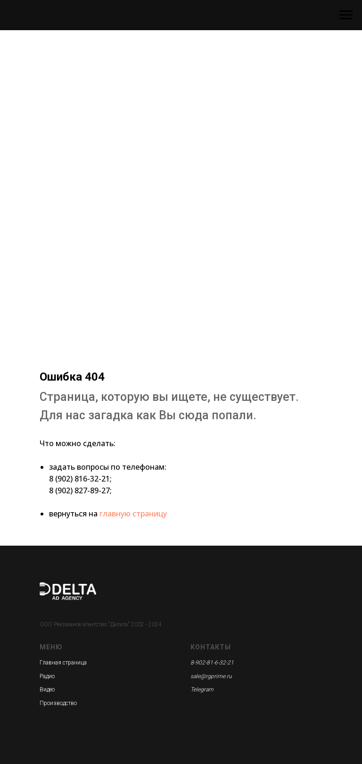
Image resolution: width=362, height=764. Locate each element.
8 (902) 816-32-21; (80, 478)
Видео (47, 689)
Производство (58, 703)
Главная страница (63, 662)
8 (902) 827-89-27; (80, 490)
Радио (47, 676)
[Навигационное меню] (346, 15)
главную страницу (133, 513)
